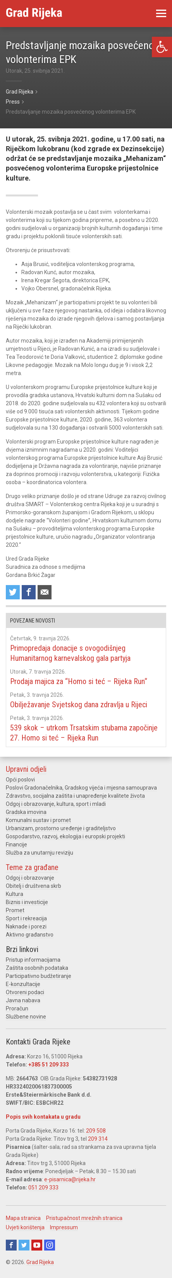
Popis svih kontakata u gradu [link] (43, 1117)
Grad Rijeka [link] (40, 1262)
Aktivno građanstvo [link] (29, 935)
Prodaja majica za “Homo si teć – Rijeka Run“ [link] (78, 681)
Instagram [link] (49, 1245)
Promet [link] (15, 910)
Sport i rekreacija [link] (26, 918)
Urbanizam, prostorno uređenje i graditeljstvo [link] (61, 828)
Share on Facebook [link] (29, 592)
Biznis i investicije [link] (27, 902)
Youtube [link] (36, 1245)
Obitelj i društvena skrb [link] (33, 886)
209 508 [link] (96, 1131)
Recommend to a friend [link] (45, 592)
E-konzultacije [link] (23, 984)
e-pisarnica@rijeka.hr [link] (70, 1179)
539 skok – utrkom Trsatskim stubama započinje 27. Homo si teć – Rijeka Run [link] (84, 732)
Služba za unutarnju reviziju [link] (39, 853)
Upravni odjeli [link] (26, 769)
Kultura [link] (14, 894)
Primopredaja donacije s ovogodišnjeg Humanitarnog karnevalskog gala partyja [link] (70, 653)
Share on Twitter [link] (13, 592)
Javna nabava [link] (23, 1000)
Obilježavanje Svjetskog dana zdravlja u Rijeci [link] (78, 704)
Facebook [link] (11, 1245)
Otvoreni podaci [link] (25, 992)
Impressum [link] (64, 1227)
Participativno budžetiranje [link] (38, 976)
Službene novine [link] (26, 1017)
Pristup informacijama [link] (33, 960)
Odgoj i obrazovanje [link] (30, 878)
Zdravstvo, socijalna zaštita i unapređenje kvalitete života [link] (75, 796)
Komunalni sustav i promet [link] (38, 820)
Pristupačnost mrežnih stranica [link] (84, 1218)
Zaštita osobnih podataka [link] (37, 968)
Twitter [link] (24, 1245)
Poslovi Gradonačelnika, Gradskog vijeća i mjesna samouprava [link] (81, 788)
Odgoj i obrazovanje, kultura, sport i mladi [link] (56, 804)
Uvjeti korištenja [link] (25, 1227)
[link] (162, 47)
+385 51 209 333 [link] (48, 1064)
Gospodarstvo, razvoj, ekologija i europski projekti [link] (65, 836)
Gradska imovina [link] (26, 812)
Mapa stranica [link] (23, 1218)
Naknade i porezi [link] (26, 926)
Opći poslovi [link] (20, 779)
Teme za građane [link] (32, 867)
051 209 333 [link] (43, 1187)
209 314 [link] (98, 1139)
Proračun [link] (17, 1008)
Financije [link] (16, 844)
